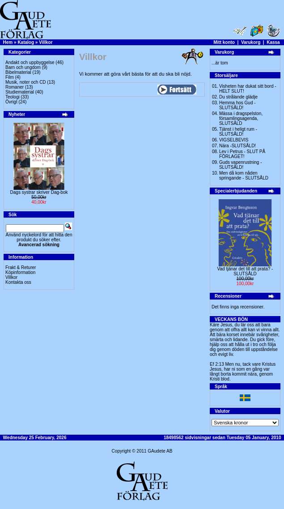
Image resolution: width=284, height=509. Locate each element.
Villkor (45, 42)
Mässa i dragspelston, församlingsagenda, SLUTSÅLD (241, 118)
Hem (8, 42)
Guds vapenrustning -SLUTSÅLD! (240, 165)
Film (9, 77)
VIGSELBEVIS (234, 139)
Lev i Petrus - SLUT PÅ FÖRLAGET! (242, 154)
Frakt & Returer (20, 267)
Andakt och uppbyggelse (30, 62)
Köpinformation (20, 272)
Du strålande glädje (238, 96)
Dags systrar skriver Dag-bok (39, 192)
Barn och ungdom (23, 67)
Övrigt (11, 101)
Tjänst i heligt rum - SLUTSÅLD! (238, 132)
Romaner (14, 87)
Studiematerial (19, 92)
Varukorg (250, 42)
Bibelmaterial (18, 72)
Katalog (25, 42)
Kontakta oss (18, 282)
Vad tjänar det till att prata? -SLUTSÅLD (245, 271)
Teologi (12, 96)
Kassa (273, 42)
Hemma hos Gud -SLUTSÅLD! (237, 105)
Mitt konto (224, 42)
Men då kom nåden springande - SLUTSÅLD (243, 175)
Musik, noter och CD (25, 82)
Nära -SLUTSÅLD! (237, 145)
